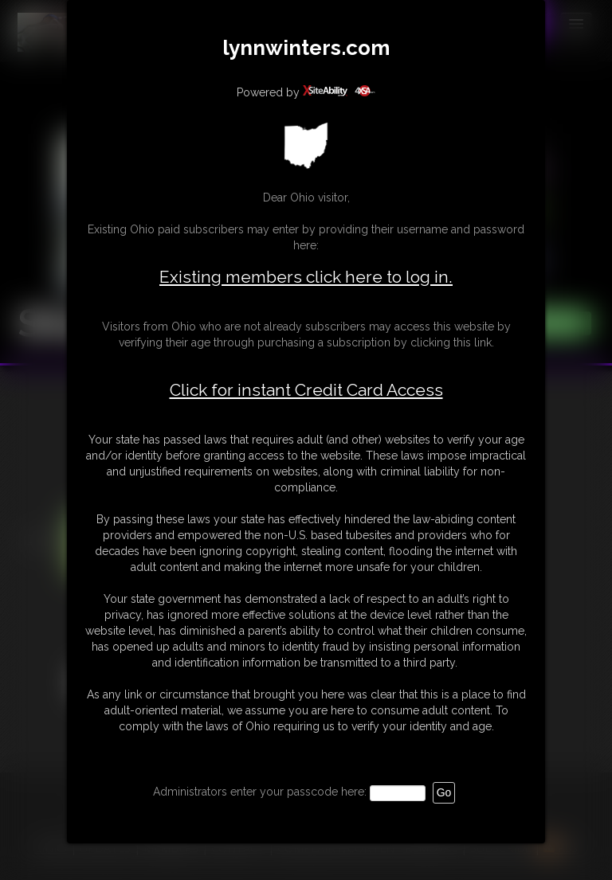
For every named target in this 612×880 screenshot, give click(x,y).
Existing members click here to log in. (306, 277)
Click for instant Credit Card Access (306, 390)
